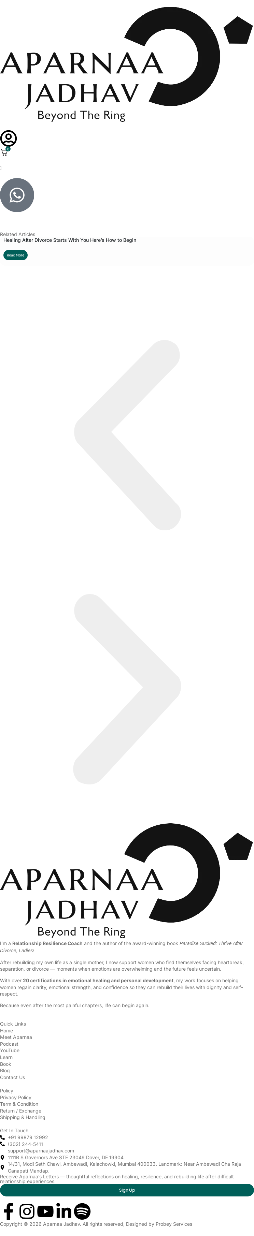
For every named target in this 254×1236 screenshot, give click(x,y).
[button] (127, 435)
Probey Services (174, 1224)
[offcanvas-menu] (1, 168)
